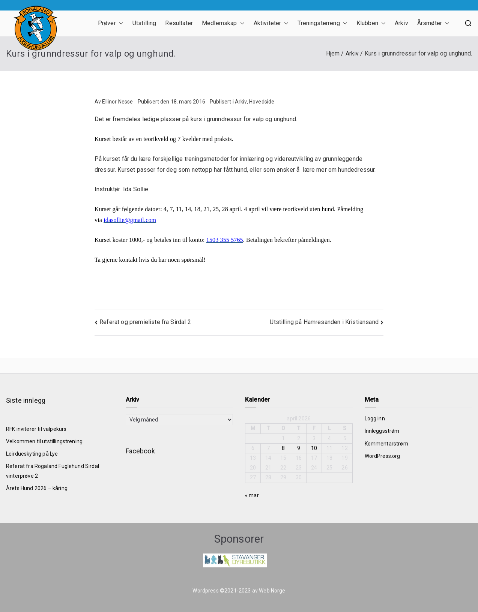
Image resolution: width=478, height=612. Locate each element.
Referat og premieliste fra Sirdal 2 (145, 322)
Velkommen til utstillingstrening (44, 441)
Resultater (179, 23)
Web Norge (272, 591)
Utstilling (144, 23)
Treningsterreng (322, 23)
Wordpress (205, 591)
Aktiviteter (271, 23)
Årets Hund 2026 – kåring (37, 488)
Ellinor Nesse (117, 102)
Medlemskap (223, 23)
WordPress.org (382, 456)
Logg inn (375, 419)
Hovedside (261, 102)
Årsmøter (433, 23)
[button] (119, 23)
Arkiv (401, 23)
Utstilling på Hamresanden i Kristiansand (324, 322)
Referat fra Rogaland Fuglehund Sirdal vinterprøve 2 (52, 470)
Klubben (371, 23)
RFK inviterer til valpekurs (36, 429)
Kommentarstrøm (386, 444)
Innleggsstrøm (382, 431)
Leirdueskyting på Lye (32, 454)
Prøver (110, 23)
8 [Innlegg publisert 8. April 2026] (283, 448)
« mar (252, 495)
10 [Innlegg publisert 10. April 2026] (314, 448)
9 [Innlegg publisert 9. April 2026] (298, 448)
